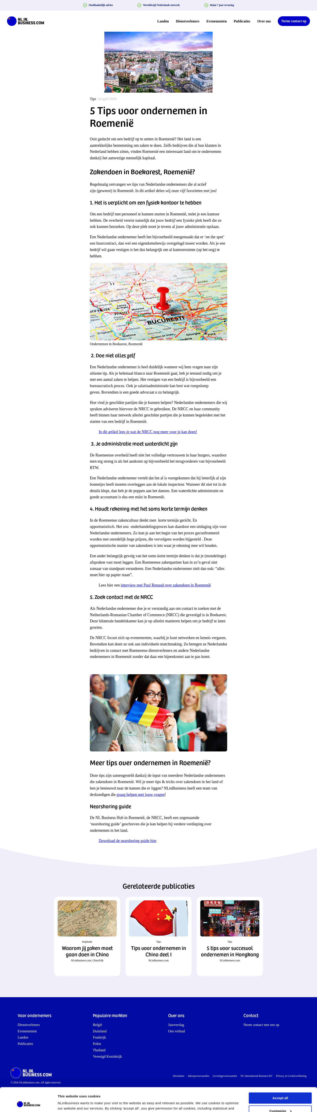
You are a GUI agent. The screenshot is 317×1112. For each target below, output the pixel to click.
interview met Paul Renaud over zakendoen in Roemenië (166, 585)
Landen (163, 21)
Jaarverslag (176, 1025)
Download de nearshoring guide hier (128, 841)
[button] (87, 936)
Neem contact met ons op (261, 1025)
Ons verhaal (176, 1031)
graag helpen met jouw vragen (141, 794)
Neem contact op (293, 21)
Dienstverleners (187, 21)
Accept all (280, 1075)
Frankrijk (99, 1037)
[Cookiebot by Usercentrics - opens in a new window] (28, 1103)
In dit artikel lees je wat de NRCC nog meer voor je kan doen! (148, 432)
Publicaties (242, 21)
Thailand (99, 1050)
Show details (68, 1103)
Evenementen (216, 21)
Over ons (264, 21)
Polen (97, 1044)
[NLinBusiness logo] (27, 21)
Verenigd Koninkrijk (107, 1056)
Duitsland (100, 1031)
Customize (280, 1088)
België (97, 1025)
